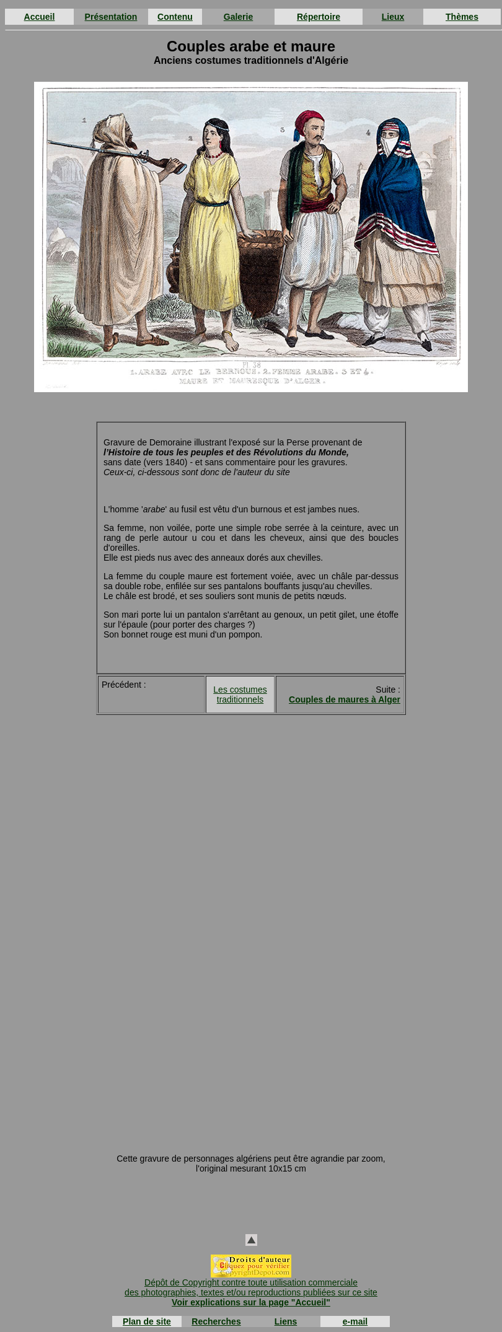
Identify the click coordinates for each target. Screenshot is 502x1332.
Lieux (393, 17)
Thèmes (462, 17)
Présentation (111, 17)
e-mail (355, 1321)
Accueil (39, 17)
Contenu (175, 17)
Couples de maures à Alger (344, 699)
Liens (286, 1321)
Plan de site (147, 1321)
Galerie (238, 17)
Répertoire (318, 17)
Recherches (216, 1321)
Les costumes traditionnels (239, 694)
